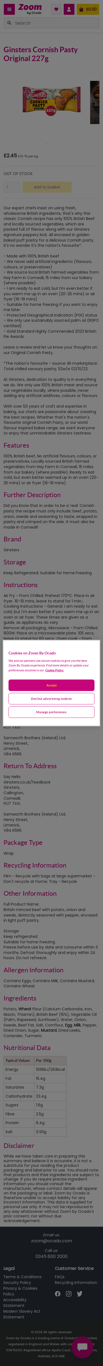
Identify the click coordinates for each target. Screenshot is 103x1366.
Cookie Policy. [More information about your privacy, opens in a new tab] (54, 670)
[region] (51, 683)
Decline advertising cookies (51, 698)
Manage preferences (51, 712)
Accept (51, 685)
